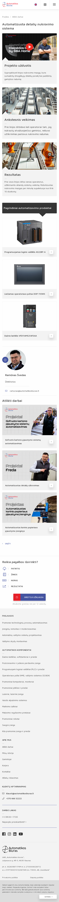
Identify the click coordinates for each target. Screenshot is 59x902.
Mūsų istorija (7, 753)
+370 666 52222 (12, 798)
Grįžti (8, 543)
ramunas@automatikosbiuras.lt (22, 391)
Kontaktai (6, 771)
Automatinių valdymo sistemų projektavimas (22, 635)
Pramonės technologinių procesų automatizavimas (24, 623)
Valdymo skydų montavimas (14, 641)
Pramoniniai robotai (10, 719)
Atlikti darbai (17, 17)
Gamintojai (6, 759)
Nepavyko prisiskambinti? (14, 822)
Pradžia (5, 17)
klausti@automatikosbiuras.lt (18, 793)
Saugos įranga (8, 725)
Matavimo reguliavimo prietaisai (16, 712)
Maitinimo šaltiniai (9, 706)
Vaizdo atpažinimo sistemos (14, 700)
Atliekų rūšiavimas (10, 778)
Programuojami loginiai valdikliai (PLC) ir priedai (23, 669)
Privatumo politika (10, 877)
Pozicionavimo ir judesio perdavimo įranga (21, 663)
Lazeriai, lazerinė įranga (12, 694)
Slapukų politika (36, 877)
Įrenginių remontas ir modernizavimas (19, 629)
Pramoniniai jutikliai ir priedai (15, 688)
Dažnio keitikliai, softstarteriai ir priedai (19, 657)
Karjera (5, 765)
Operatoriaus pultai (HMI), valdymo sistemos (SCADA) (26, 675)
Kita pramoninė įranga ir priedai (16, 731)
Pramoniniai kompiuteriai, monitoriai (18, 682)
